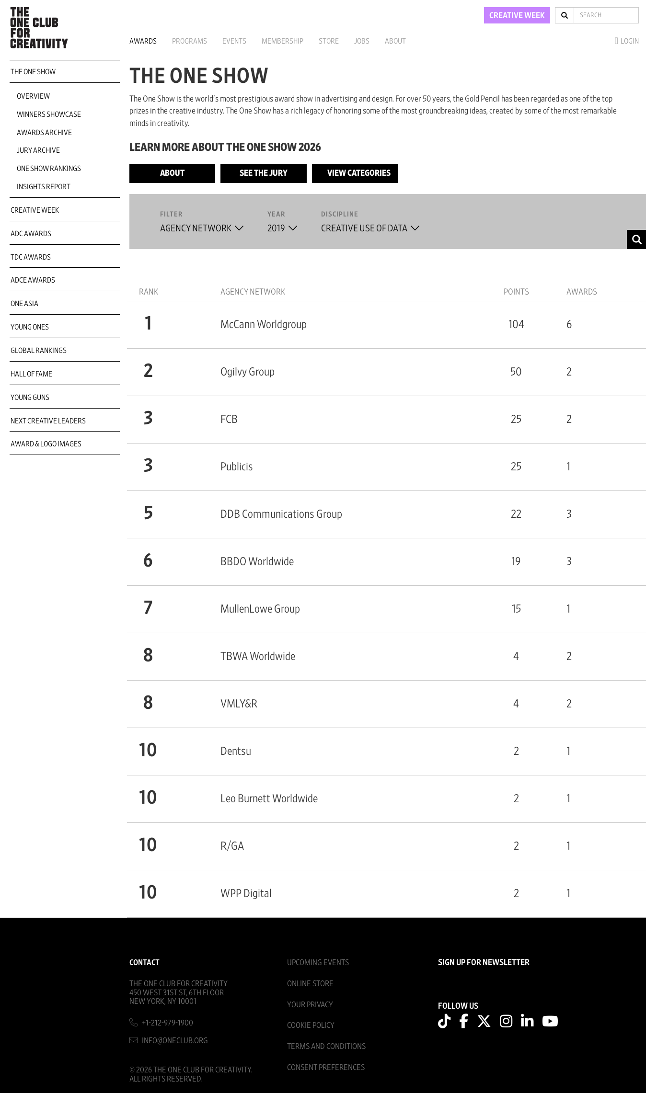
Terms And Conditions (326, 1046)
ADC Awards (31, 234)
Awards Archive (44, 133)
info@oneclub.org (175, 1040)
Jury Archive (38, 150)
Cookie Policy (311, 1025)
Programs (189, 41)
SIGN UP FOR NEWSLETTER (484, 962)
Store (329, 41)
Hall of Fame (31, 374)
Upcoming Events (318, 962)
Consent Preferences (326, 1067)
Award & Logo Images (46, 444)
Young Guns (30, 397)
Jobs (361, 41)
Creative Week (35, 210)
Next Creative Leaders (48, 421)
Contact (144, 962)
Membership (282, 41)
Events (234, 41)
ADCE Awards (33, 280)
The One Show (33, 72)
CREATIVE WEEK (517, 15)
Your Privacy (310, 1005)
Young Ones (30, 327)
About (395, 41)
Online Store (310, 983)
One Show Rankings (49, 168)
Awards (143, 41)
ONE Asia (24, 303)
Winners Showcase (49, 114)
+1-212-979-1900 (167, 1023)
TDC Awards (31, 257)
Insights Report (43, 187)
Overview (33, 96)
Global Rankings (39, 350)
